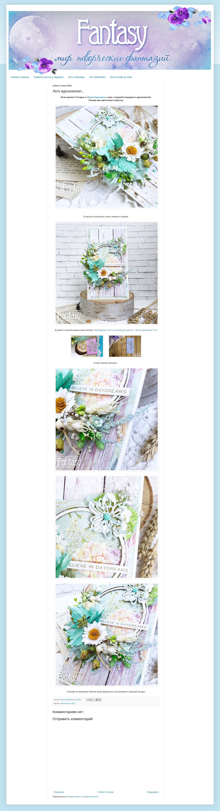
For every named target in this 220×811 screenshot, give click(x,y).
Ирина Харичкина (96, 97)
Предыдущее (153, 792)
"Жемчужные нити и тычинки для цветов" (114, 330)
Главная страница (19, 77)
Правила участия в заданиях (49, 77)
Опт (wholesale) (97, 77)
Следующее (58, 792)
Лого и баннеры (76, 77)
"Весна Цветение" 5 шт (146, 330)
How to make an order (121, 77)
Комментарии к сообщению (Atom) (83, 797)
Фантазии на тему (68, 703)
